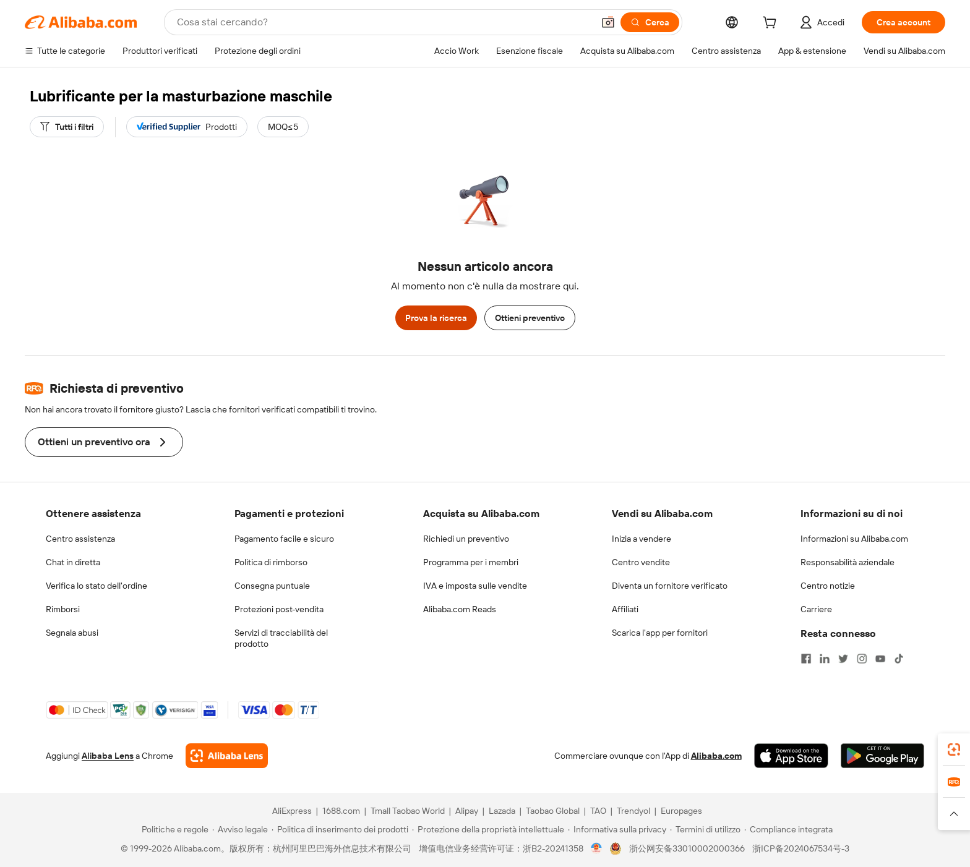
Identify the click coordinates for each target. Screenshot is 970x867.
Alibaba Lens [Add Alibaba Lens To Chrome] (108, 756)
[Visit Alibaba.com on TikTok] (898, 658)
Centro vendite (641, 562)
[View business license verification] (597, 848)
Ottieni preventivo (530, 318)
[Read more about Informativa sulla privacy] (617, 829)
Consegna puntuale (272, 586)
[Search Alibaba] (384, 22)
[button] (608, 22)
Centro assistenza (80, 539)
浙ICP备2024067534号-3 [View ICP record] (800, 848)
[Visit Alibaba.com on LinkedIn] (824, 658)
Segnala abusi (72, 633)
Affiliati (625, 609)
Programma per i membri (470, 562)
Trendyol (633, 811)
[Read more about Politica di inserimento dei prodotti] (340, 829)
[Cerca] (649, 22)
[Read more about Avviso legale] (240, 829)
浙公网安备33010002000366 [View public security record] (687, 848)
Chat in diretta (73, 562)
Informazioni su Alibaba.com (854, 539)
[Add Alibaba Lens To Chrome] (227, 755)
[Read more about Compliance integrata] (788, 829)
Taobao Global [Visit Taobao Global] (553, 811)
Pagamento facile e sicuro (284, 539)
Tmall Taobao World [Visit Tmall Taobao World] (408, 811)
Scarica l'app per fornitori (660, 633)
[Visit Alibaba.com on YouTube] (880, 658)
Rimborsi (63, 609)
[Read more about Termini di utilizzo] (705, 829)
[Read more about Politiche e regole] (173, 829)
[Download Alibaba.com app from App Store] (791, 755)
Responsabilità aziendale (847, 562)
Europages (681, 811)
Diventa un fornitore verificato (670, 586)
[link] (954, 749)
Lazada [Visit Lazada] (502, 811)
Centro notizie (827, 586)
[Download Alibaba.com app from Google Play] (882, 755)
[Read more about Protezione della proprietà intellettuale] (488, 829)
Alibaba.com (716, 756)
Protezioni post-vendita (279, 609)
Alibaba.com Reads (459, 609)
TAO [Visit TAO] (598, 811)
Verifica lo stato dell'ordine (96, 586)
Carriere (816, 609)
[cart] (772, 24)
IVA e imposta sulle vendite (475, 586)
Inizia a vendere (641, 539)
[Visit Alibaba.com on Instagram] (861, 658)
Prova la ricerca (436, 318)
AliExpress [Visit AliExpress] (292, 811)
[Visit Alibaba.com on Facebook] (806, 658)
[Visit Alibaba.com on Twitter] (843, 658)
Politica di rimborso (270, 562)
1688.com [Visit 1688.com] (341, 811)
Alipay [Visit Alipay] (466, 811)
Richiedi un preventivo (466, 539)
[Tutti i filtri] (67, 126)
